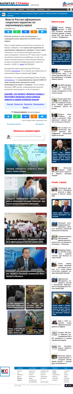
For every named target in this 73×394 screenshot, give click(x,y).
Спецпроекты (41, 9)
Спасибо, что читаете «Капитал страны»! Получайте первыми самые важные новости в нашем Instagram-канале (24, 96)
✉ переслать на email (14, 124)
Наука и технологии (39, 178)
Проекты (55, 368)
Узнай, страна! (30, 9)
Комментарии (42, 28)
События (20, 368)
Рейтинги (55, 380)
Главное (5, 9)
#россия (10, 104)
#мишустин (18, 104)
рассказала (16, 71)
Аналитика (13, 9)
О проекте (67, 371)
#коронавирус (38, 104)
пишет (22, 64)
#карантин (28, 104)
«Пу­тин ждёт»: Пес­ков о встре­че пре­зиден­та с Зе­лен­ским (61, 214)
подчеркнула (9, 80)
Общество (21, 9)
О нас (48, 9)
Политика (31, 373)
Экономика (42, 145)
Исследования (33, 382)
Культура (43, 373)
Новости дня (58, 21)
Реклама (66, 380)
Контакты (66, 382)
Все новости (39, 124)
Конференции (44, 371)
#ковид (25, 107)
